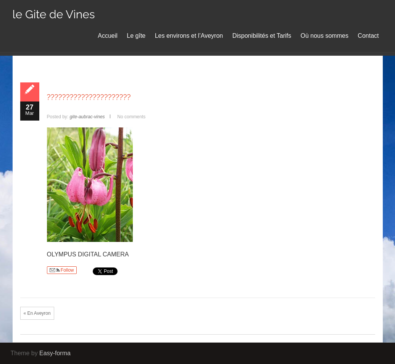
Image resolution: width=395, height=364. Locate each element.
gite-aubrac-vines (87, 116)
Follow (62, 270)
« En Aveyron (37, 313)
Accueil (108, 35)
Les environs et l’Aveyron (189, 35)
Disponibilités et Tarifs (261, 35)
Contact (368, 35)
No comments (131, 116)
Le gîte (136, 35)
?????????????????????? (89, 97)
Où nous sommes (324, 35)
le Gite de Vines (54, 14)
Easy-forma (55, 353)
